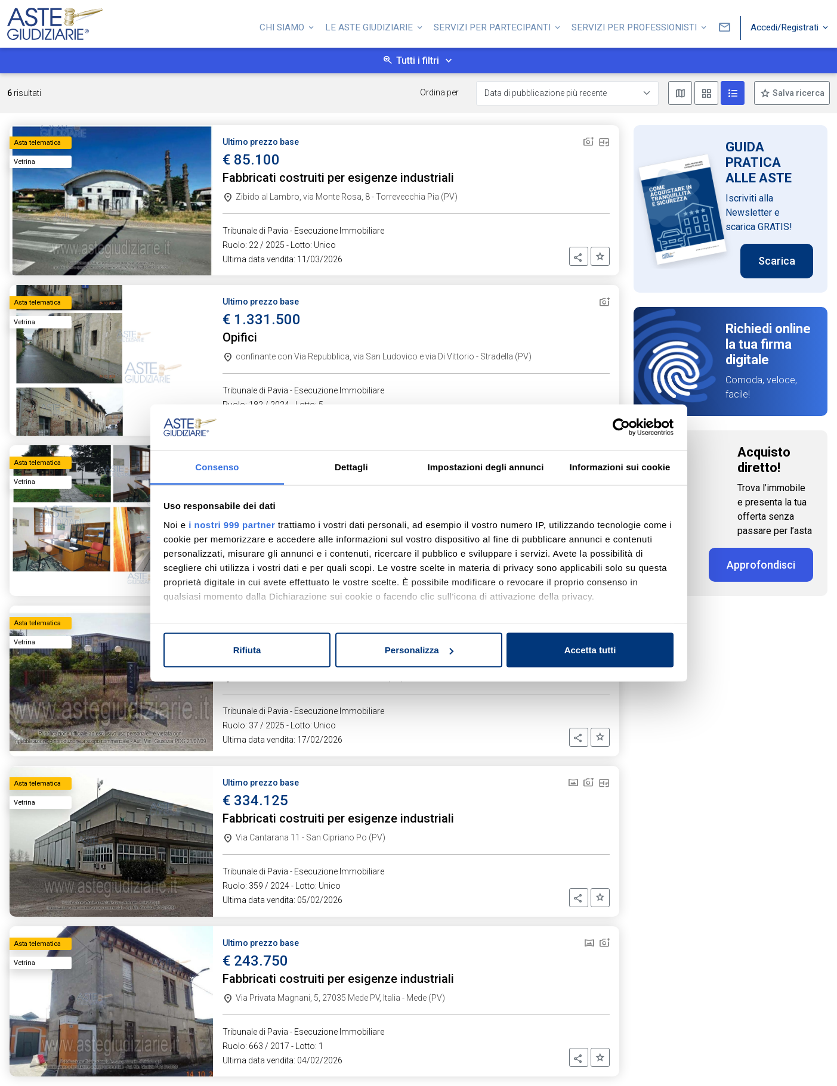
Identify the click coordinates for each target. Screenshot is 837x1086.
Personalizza (419, 650)
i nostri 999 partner (232, 524)
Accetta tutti (590, 650)
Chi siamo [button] (283, 25)
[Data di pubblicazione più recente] (567, 93)
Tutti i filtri (417, 60)
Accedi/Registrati (785, 25)
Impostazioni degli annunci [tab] (485, 466)
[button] (578, 256)
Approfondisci (761, 564)
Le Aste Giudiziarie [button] (370, 25)
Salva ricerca (797, 93)
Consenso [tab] (217, 466)
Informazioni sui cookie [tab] (620, 466)
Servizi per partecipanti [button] (493, 25)
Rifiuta (247, 650)
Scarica (776, 261)
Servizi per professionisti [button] (635, 25)
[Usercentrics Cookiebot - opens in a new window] (621, 427)
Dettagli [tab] (351, 466)
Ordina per (439, 92)
